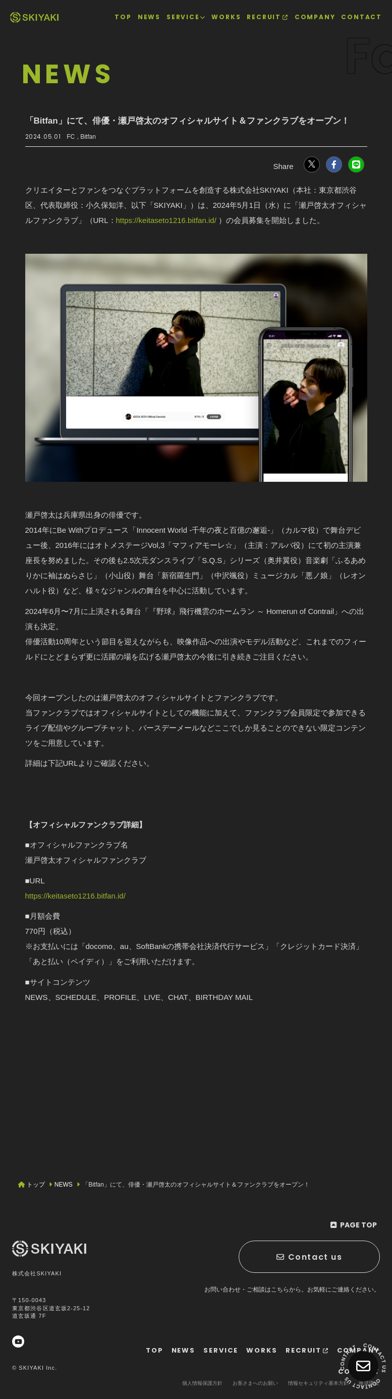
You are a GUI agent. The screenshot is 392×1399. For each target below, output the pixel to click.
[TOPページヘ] (34, 17)
